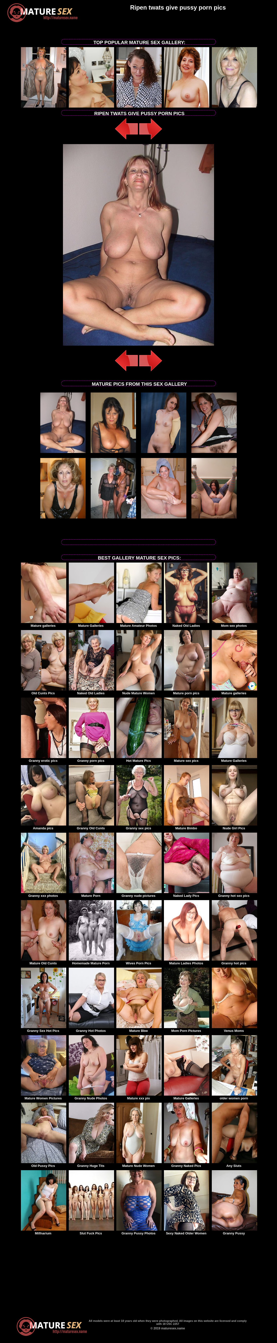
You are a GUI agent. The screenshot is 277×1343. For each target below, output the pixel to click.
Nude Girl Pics (234, 826)
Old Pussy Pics (43, 1164)
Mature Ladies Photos (186, 961)
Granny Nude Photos (91, 1096)
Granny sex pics (139, 826)
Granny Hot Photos (91, 1029)
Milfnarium (43, 1231)
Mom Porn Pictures (186, 1029)
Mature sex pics (186, 759)
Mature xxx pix (139, 1096)
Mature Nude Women (139, 1164)
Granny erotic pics (43, 759)
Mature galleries (43, 624)
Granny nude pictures (139, 894)
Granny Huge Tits (91, 1164)
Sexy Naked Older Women (186, 1231)
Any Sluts (234, 1164)
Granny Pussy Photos (139, 1231)
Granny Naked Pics (186, 1164)
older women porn (234, 1096)
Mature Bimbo (186, 826)
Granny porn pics (91, 759)
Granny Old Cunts (91, 826)
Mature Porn (91, 894)
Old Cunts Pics (43, 691)
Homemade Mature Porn (91, 961)
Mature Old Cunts (43, 961)
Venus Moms (234, 1029)
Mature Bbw (139, 1029)
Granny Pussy (234, 1231)
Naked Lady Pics (186, 894)
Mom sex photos (234, 624)
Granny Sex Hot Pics (43, 1029)
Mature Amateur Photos (139, 624)
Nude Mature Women (139, 691)
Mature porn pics (186, 691)
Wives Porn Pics (139, 961)
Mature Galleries (91, 624)
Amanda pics (43, 826)
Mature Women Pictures (43, 1096)
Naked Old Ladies (186, 624)
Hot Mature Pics (139, 759)
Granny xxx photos (43, 894)
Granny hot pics (234, 961)
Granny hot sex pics (234, 894)
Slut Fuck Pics (91, 1231)
